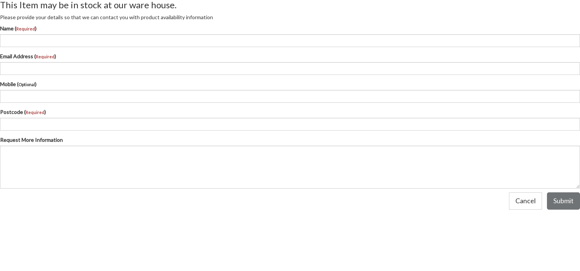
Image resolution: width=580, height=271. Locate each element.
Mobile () (18, 84)
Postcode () (23, 112)
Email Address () (28, 56)
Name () (18, 28)
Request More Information (31, 140)
